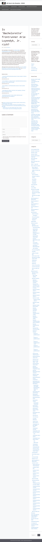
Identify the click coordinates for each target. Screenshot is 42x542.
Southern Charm (35, 462)
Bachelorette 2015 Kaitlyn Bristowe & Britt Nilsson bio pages (36, 388)
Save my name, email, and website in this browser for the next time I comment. (14, 137)
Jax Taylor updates (36, 484)
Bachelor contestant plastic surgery (36, 313)
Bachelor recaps (34, 152)
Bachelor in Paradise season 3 (37, 339)
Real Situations (34, 212)
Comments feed (34, 68)
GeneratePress (29, 540)
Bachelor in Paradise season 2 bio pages (36, 233)
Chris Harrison (35, 416)
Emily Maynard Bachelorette (18, 105)
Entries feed (33, 67)
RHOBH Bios (34, 260)
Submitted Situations (5, 9)
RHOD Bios (34, 261)
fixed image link (34, 184)
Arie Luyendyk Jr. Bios (35, 149)
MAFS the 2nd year (35, 191)
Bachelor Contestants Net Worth (8, 102)
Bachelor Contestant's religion (35, 317)
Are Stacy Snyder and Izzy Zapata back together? (35, 95)
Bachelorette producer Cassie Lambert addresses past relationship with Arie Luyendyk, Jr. (12, 96)
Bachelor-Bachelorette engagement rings (36, 367)
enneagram (35, 215)
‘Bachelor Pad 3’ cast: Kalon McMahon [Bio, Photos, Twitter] (12, 107)
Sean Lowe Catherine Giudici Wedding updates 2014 (35, 516)
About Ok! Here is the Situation (32, 6)
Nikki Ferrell (36, 442)
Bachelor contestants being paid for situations (36, 321)
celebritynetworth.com (6, 51)
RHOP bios (34, 263)
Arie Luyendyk (5, 104)
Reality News (33, 221)
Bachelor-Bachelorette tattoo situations (36, 371)
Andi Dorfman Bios (36, 227)
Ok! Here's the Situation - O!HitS (15, 3)
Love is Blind (33, 187)
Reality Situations (22, 102)
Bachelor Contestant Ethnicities (35, 309)
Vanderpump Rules (35, 480)
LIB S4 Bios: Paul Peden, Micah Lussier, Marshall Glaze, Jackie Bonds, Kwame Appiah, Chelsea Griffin (35, 117)
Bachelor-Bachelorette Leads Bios (36, 240)
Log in (32, 65)
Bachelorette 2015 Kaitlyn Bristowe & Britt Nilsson (36, 382)
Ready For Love (35, 458)
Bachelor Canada (36, 297)
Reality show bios (34, 223)
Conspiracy (33, 173)
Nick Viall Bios (35, 248)
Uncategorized (34, 523)
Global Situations (14, 6)
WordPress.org (34, 70)
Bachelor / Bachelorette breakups (35, 281)
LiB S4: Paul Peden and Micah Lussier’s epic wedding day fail (35, 106)
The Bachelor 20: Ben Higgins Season (36, 425)
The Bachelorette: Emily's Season (7, 103)
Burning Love (35, 415)
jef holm (32, 186)
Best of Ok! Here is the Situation (16, 9)
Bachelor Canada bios (35, 150)
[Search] (38, 535)
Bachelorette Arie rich (10, 105)
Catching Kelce (34, 452)
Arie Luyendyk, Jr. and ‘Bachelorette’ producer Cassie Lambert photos (13, 86)
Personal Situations (22, 6)
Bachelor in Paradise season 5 (37, 347)
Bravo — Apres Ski (34, 164)
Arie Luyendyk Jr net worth (12, 104)
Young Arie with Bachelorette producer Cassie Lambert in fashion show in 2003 (14, 77)
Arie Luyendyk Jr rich (19, 104)
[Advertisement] (21, 18)
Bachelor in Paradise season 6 (37, 351)
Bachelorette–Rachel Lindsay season (35, 409)
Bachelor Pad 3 (35, 359)
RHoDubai (33, 513)
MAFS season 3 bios (35, 255)
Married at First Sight (35, 189)
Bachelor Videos (34, 154)
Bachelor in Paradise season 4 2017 (37, 343)
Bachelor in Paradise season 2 (37, 335)
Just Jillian (34, 251)
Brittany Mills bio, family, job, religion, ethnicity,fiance (35, 85)
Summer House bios (36, 266)
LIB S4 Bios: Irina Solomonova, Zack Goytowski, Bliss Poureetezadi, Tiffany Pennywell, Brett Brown (35, 123)
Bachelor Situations (6, 6)
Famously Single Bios (36, 249)
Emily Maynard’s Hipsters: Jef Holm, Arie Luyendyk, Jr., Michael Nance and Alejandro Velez (13, 91)
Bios (34, 433)
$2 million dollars (16, 50)
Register (32, 64)
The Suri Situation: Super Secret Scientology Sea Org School (12, 108)
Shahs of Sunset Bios (36, 265)
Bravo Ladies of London (35, 165)
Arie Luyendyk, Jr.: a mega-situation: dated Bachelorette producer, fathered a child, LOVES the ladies (14, 81)
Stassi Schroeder (35, 478)
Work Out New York (35, 511)
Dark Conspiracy (35, 174)
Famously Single (35, 457)
